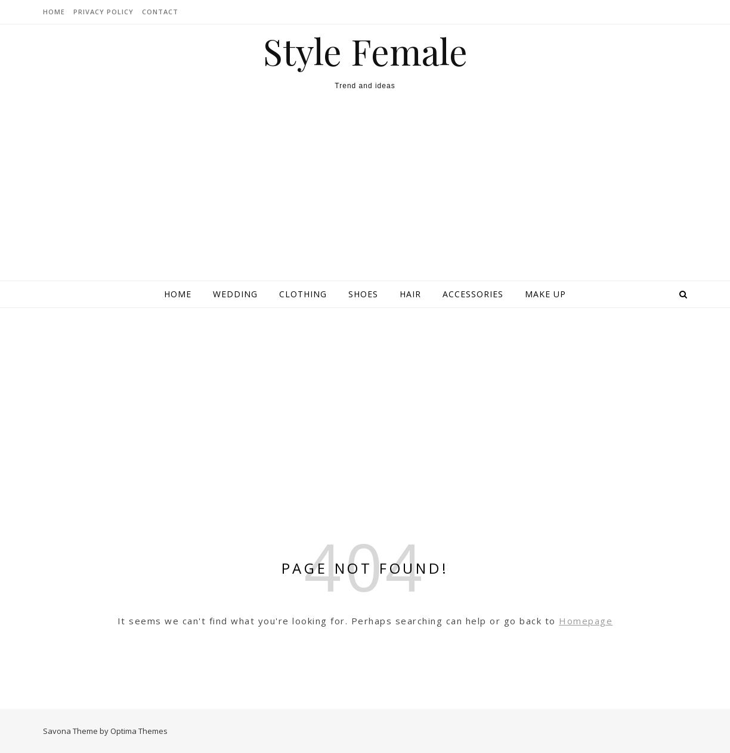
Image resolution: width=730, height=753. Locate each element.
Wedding (235, 294)
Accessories (473, 294)
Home (177, 294)
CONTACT (160, 11)
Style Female (365, 51)
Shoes (363, 294)
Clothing (303, 294)
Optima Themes (139, 731)
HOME (54, 11)
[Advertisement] (365, 191)
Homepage (586, 621)
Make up (545, 294)
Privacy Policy (103, 11)
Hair (410, 294)
